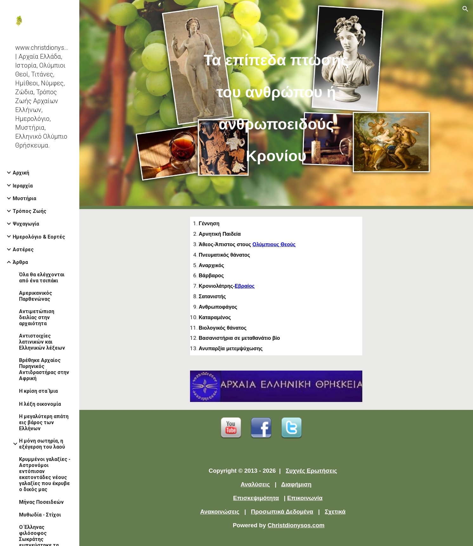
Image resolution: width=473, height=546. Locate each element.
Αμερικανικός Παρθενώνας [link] (35, 296)
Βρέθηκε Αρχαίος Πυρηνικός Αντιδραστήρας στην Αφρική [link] (44, 369)
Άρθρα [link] (20, 262)
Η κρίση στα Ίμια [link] (38, 391)
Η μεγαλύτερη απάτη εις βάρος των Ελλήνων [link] (44, 422)
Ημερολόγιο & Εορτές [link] (39, 237)
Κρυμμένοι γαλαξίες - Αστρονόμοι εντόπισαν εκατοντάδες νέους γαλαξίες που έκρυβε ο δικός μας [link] (44, 474)
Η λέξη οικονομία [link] (40, 404)
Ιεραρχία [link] (23, 186)
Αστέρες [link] (23, 250)
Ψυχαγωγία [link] (26, 224)
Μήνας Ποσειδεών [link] (41, 502)
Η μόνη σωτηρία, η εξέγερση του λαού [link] (42, 444)
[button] (465, 8)
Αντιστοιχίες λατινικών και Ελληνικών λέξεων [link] (42, 342)
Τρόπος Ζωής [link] (29, 211)
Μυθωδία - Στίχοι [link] (40, 515)
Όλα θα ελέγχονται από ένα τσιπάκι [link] (41, 278)
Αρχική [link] (21, 173)
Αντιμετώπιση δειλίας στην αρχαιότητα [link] (36, 317)
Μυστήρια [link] (24, 198)
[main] (276, 104)
